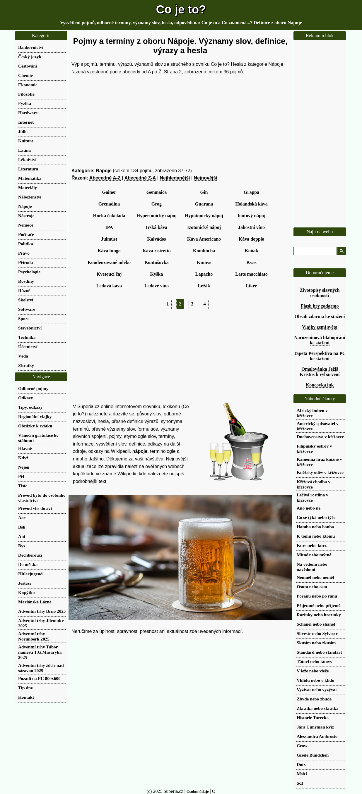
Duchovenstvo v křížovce (320, 436)
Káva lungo (109, 250)
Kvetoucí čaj (109, 274)
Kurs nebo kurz (312, 545)
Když (23, 457)
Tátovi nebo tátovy (314, 661)
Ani (21, 536)
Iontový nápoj (252, 215)
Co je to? (181, 9)
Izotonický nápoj (204, 227)
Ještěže (25, 583)
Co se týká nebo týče (316, 517)
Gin (204, 192)
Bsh (21, 526)
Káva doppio (251, 239)
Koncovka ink (320, 384)
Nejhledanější (175, 177)
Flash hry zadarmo (320, 305)
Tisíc (22, 485)
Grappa (251, 192)
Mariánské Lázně (34, 601)
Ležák (204, 285)
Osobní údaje (198, 791)
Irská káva (156, 227)
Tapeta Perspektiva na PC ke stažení (320, 356)
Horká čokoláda (109, 215)
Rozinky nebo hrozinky (319, 614)
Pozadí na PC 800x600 (39, 678)
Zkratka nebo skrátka (318, 708)
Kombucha (204, 250)
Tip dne (25, 687)
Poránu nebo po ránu (317, 595)
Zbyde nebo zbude (314, 698)
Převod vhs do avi (35, 508)
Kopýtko (26, 592)
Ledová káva (109, 285)
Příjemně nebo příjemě (318, 605)
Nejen (23, 467)
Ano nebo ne (308, 507)
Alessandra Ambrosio (317, 736)
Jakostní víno (251, 227)
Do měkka (27, 564)
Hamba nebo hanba (315, 526)
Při (21, 476)
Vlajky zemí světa (319, 326)
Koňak (251, 250)
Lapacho (204, 274)
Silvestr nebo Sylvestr (317, 633)
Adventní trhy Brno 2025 (42, 611)
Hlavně (25, 448)
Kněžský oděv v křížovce (320, 472)
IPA (109, 227)
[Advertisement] (180, 121)
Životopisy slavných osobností (320, 293)
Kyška (156, 274)
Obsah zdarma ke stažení (320, 316)
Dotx (301, 764)
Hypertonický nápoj (156, 215)
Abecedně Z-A (140, 177)
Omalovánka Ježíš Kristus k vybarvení (319, 372)
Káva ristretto (156, 250)
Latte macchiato (251, 274)
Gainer (109, 192)
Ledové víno (156, 285)
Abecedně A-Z (105, 177)
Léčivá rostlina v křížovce (312, 497)
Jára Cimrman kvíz (315, 726)
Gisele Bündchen (313, 754)
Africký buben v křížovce (312, 413)
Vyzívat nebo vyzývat (317, 689)
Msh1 (302, 773)
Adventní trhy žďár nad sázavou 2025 (41, 668)
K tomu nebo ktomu (316, 536)
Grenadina (109, 203)
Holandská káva (251, 203)
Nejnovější (205, 177)
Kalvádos (156, 239)
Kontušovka (156, 262)
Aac (21, 517)
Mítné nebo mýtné (314, 554)
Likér (251, 285)
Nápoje (104, 170)
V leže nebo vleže (313, 670)
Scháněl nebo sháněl (316, 624)
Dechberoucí (30, 555)
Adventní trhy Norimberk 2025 (33, 636)
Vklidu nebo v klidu (315, 680)
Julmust (109, 239)
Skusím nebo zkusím (316, 642)
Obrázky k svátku (35, 425)
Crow (302, 745)
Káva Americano (204, 239)
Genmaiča (156, 192)
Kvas (251, 262)
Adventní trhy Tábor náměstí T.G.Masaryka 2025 (40, 652)
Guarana (204, 203)
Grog (156, 203)
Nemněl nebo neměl (315, 577)
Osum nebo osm (312, 586)
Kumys (204, 262)
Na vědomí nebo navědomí (312, 567)
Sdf (300, 783)
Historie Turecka (313, 717)
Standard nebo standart (319, 652)
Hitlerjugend (30, 573)
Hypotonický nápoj (204, 215)
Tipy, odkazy (30, 407)
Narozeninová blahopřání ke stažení (319, 340)
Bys (21, 545)
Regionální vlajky (35, 416)
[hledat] (314, 251)
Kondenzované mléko (109, 262)
